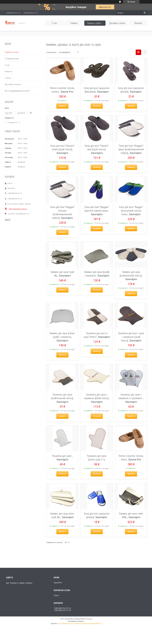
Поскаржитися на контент (69, 623)
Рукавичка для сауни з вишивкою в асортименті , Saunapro (131, 398)
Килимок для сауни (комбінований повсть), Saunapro (131, 275)
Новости (8, 71)
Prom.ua (89, 619)
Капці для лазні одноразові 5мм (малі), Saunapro (97, 89)
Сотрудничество (12, 58)
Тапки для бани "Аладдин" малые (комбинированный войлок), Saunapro (131, 149)
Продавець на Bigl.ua (76, 621)
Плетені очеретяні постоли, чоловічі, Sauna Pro (62, 89)
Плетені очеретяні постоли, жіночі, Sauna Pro (131, 457)
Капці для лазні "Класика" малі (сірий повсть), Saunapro (97, 149)
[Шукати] (144, 12)
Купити (62, 106)
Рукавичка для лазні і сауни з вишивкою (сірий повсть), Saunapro (131, 336)
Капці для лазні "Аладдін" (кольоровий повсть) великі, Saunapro (131, 210)
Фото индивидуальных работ (17, 91)
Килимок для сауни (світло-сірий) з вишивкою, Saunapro (62, 336)
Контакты (138, 23)
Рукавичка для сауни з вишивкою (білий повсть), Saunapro (96, 398)
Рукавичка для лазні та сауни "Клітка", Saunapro (97, 335)
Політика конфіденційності (91, 623)
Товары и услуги (94, 23)
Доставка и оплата (117, 23)
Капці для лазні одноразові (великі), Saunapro (131, 89)
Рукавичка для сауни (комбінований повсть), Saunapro (62, 398)
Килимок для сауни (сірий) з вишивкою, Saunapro (96, 273)
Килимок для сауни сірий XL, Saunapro (62, 273)
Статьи (8, 78)
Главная (73, 23)
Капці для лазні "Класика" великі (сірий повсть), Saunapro (62, 149)
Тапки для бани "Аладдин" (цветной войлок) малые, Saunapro (96, 210)
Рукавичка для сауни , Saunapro (62, 457)
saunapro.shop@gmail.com (18, 214)
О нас (54, 23)
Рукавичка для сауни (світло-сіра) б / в (96, 457)
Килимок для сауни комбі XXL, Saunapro (131, 515)
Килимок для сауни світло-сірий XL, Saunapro (62, 515)
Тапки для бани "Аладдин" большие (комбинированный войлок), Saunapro (62, 212)
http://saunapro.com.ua (18, 209)
